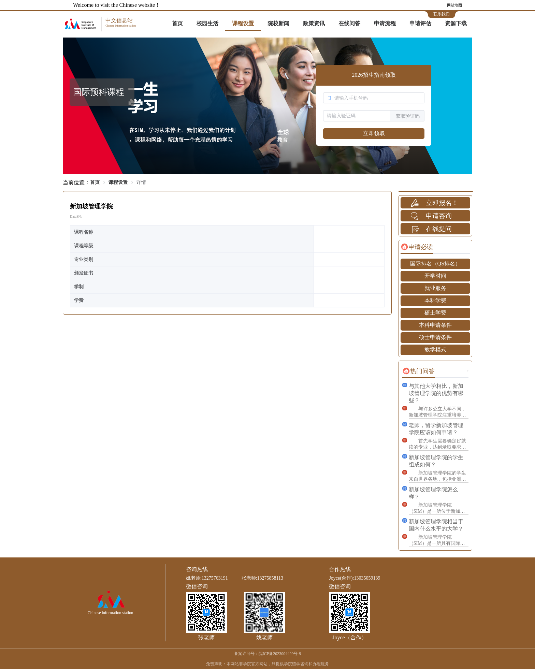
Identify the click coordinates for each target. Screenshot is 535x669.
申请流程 (385, 23)
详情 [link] (141, 182)
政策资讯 (314, 23)
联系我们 (441, 14)
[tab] (417, 247)
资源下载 (456, 23)
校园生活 (207, 23)
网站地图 (454, 5)
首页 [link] (95, 182)
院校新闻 (278, 23)
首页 (177, 23)
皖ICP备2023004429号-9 (280, 653)
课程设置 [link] (118, 182)
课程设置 (243, 23)
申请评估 (420, 23)
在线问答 (349, 23)
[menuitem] (177, 24)
